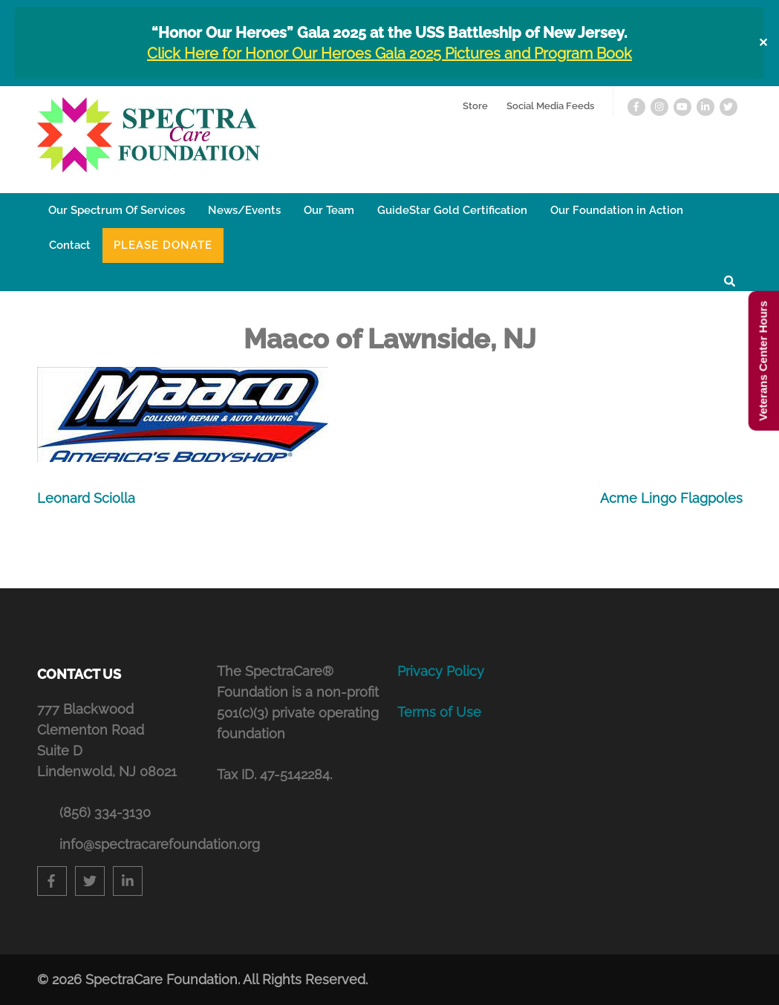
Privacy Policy (440, 671)
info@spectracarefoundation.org (131, 844)
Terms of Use (439, 712)
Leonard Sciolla (86, 498)
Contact (70, 245)
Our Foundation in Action (616, 210)
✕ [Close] (763, 43)
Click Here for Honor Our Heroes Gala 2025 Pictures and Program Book (389, 53)
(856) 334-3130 (105, 812)
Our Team (329, 210)
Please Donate (163, 245)
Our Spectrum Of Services (116, 210)
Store (475, 105)
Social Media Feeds (550, 105)
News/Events (244, 210)
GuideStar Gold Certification (452, 210)
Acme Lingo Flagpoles (671, 498)
